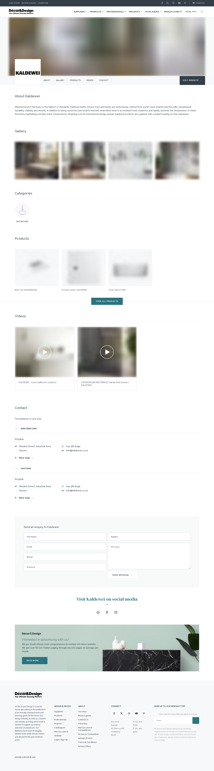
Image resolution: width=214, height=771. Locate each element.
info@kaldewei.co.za (77, 450)
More (191, 11)
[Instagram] (174, 3)
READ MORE (35, 661)
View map (26, 457)
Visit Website (192, 80)
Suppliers (79, 12)
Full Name (32, 537)
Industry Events (85, 738)
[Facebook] (163, 3)
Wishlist (197, 3)
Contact (103, 80)
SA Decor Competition (88, 734)
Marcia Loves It (173, 12)
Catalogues (152, 12)
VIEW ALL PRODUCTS (107, 301)
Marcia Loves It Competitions (85, 729)
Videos (89, 80)
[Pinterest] (185, 3)
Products (95, 12)
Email (30, 547)
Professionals (115, 12)
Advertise (43, 3)
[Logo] (21, 11)
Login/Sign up (61, 740)
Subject (114, 537)
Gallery (60, 80)
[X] (168, 3)
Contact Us (83, 719)
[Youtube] (180, 3)
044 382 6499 (73, 446)
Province (31, 567)
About (47, 80)
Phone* (30, 557)
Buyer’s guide (84, 715)
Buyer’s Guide (29, 3)
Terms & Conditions (87, 742)
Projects (134, 12)
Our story (14, 3)
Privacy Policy (84, 746)
